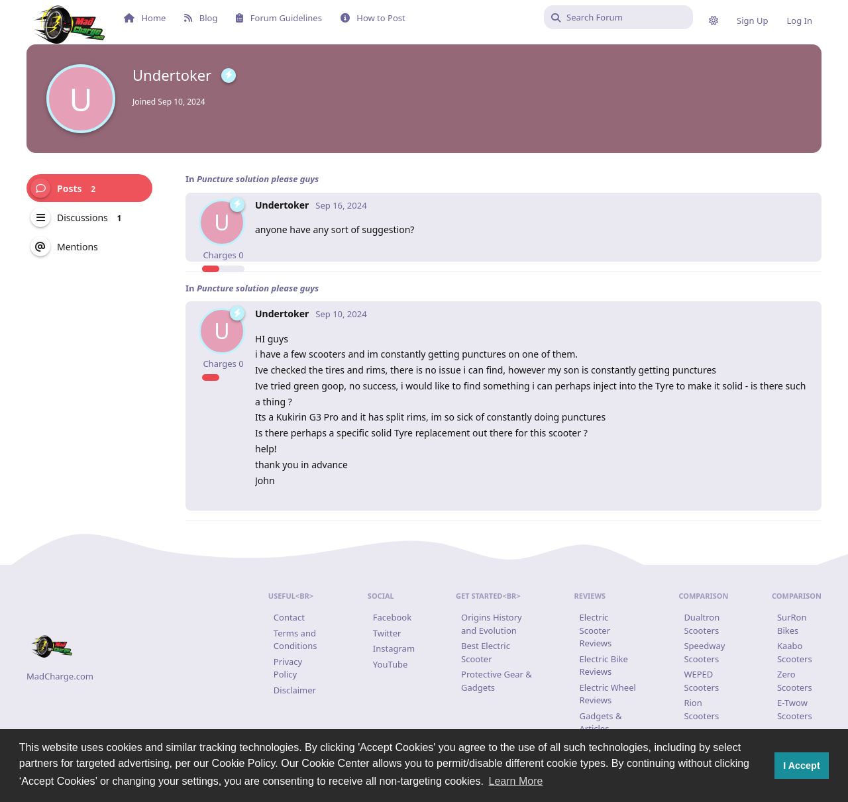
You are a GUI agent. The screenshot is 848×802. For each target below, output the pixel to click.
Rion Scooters (701, 709)
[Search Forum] (618, 17)
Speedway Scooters (704, 652)
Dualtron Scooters (701, 623)
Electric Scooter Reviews (596, 630)
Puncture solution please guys (258, 179)
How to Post (373, 18)
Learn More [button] (516, 781)
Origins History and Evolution (491, 623)
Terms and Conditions (295, 639)
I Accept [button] (801, 765)
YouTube (390, 664)
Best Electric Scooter (485, 652)
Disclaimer (295, 690)
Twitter (387, 633)
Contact (289, 617)
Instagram (394, 648)
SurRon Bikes (792, 623)
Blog (200, 18)
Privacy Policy (288, 668)
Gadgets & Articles (601, 722)
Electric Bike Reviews (604, 665)
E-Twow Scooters (794, 709)
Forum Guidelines (278, 18)
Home (145, 18)
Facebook (392, 617)
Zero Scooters (794, 680)
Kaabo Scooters (794, 652)
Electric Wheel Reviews (608, 694)
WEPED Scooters (701, 680)
